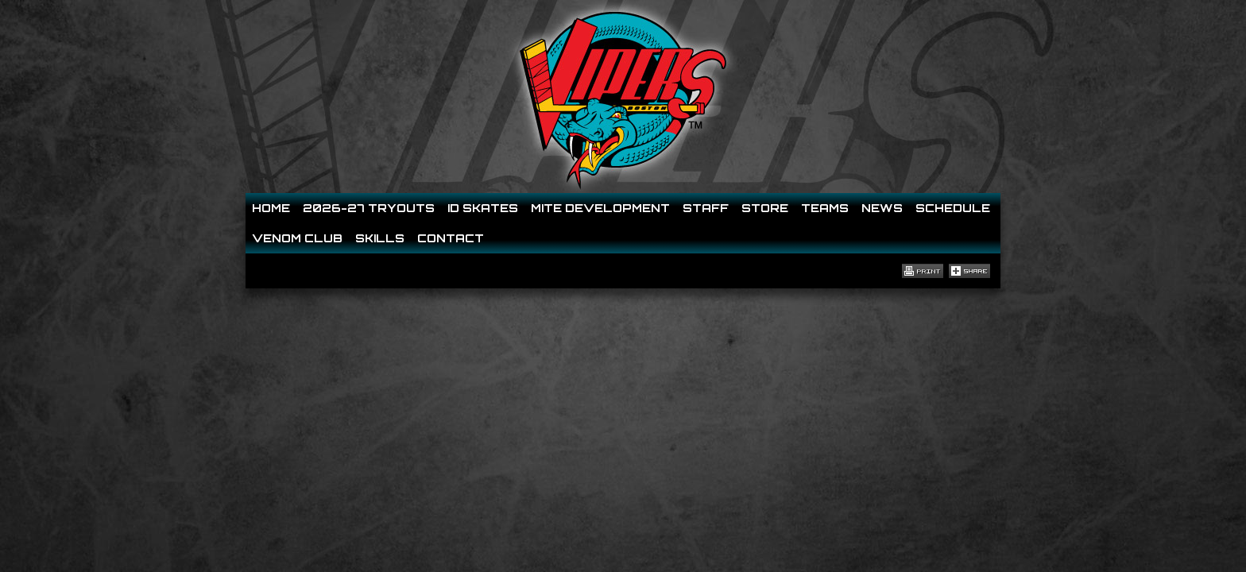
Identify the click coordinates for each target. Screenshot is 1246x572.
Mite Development (600, 207)
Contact (450, 238)
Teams (825, 207)
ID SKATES (482, 207)
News (882, 207)
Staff (706, 207)
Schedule (952, 207)
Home (271, 207)
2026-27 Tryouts (369, 207)
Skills (379, 238)
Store (764, 207)
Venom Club (297, 238)
